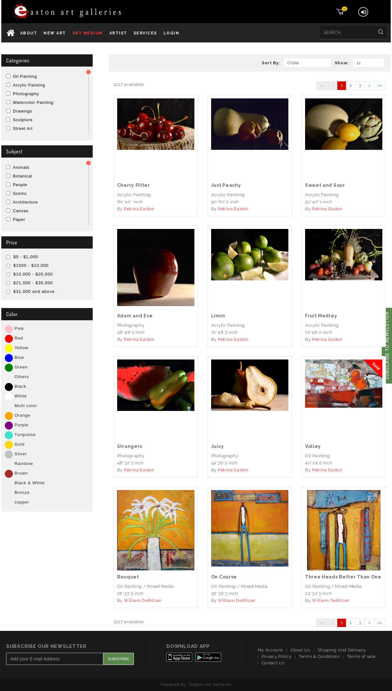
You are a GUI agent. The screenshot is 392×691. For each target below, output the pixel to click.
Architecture (25, 202)
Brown (21, 473)
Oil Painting (25, 76)
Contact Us (273, 662)
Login (171, 33)
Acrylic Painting (29, 85)
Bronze (22, 492)
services (145, 33)
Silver (20, 453)
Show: (342, 62)
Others (21, 376)
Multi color (25, 405)
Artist (118, 33)
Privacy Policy (277, 656)
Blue (19, 357)
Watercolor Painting (33, 102)
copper (21, 502)
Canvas (20, 210)
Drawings (22, 111)
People (20, 184)
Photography (26, 93)
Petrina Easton (139, 208)
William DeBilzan (143, 600)
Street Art (23, 128)
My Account (270, 650)
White (20, 396)
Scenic (20, 193)
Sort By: (271, 62)
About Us (300, 650)
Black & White (29, 482)
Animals (21, 167)
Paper (19, 219)
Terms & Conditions (319, 656)
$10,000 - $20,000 (29, 274)
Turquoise (25, 434)
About (28, 33)
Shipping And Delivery (342, 650)
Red (18, 338)
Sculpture (23, 119)
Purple (21, 425)
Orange (22, 415)
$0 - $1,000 (22, 256)
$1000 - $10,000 (27, 265)
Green (21, 367)
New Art (54, 33)
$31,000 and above (30, 291)
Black (20, 386)
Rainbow (23, 463)
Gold (19, 444)
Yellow (21, 347)
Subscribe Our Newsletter (46, 646)
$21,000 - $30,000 (29, 282)
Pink (19, 328)
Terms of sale (361, 656)
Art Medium (87, 33)
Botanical (22, 176)
